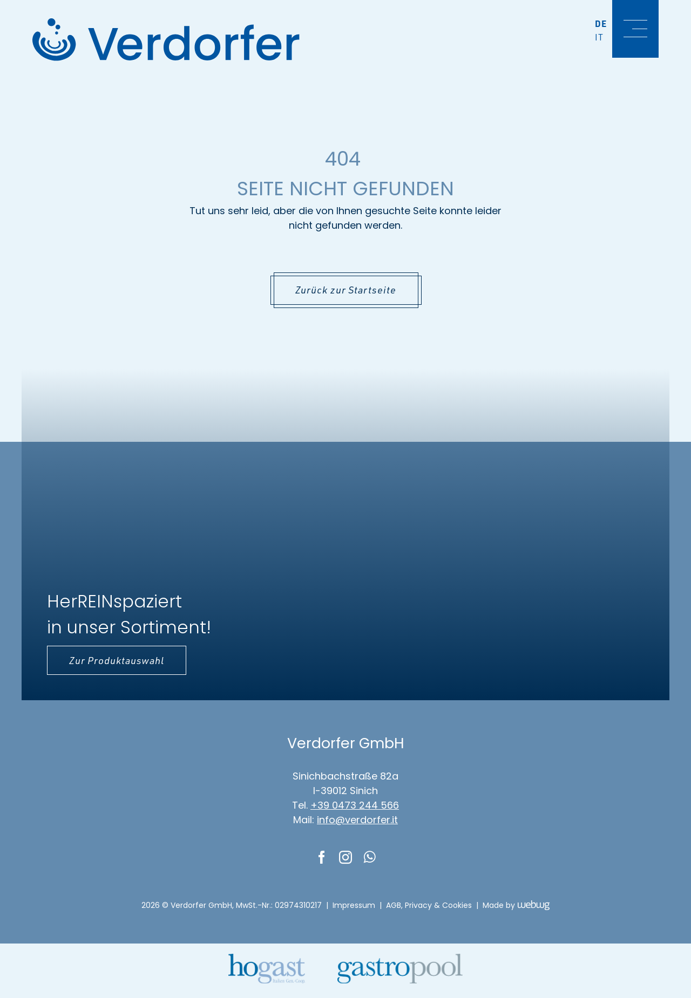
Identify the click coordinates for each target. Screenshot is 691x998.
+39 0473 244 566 (354, 805)
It (599, 37)
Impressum (354, 905)
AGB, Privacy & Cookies (429, 905)
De (601, 23)
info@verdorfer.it (357, 819)
